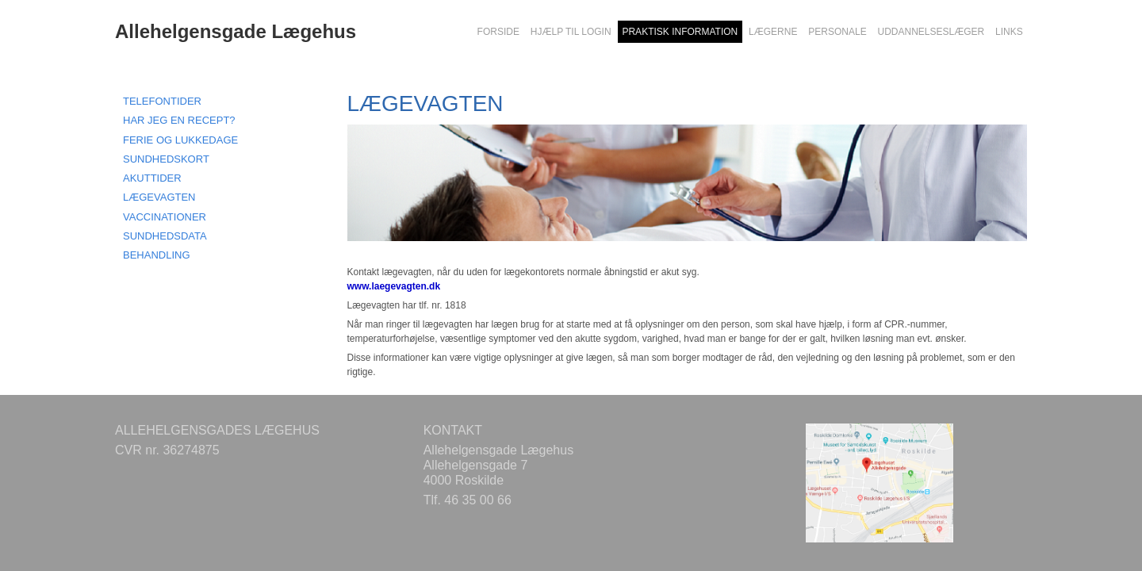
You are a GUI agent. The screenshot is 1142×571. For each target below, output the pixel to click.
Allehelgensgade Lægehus (235, 31)
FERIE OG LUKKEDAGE (180, 140)
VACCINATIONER (164, 217)
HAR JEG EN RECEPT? (179, 120)
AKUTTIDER (152, 178)
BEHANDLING (156, 255)
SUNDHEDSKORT (166, 159)
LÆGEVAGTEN (159, 197)
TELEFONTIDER (162, 101)
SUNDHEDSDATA (165, 236)
